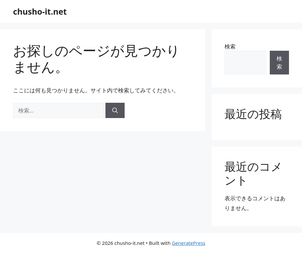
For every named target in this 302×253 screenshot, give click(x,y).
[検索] (115, 110)
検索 (230, 46)
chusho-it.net (40, 11)
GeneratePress (188, 243)
